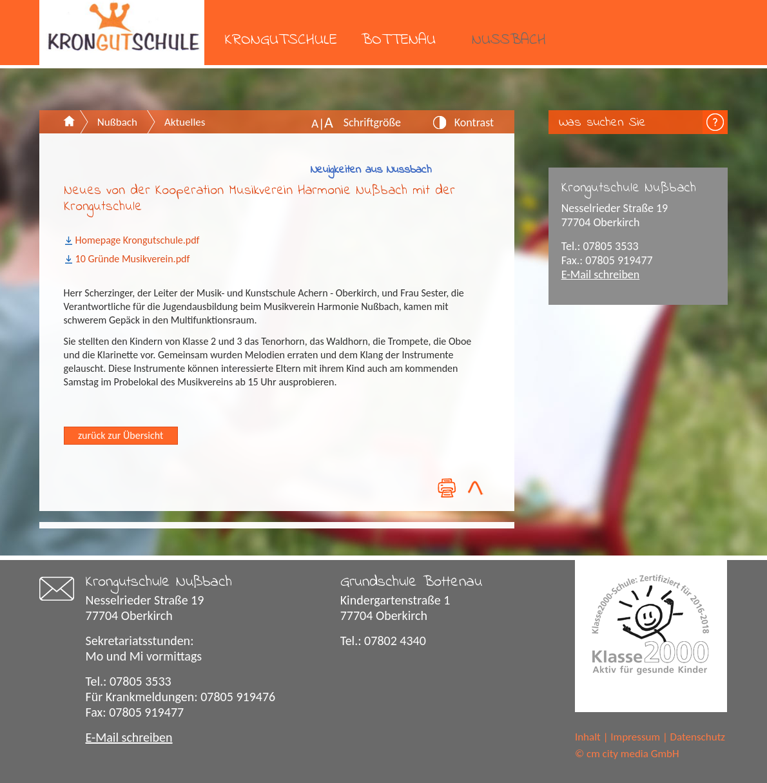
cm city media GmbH (633, 753)
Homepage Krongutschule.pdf (137, 240)
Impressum (635, 737)
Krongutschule (281, 40)
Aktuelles (184, 122)
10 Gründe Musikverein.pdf (132, 259)
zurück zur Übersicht (120, 435)
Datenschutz (697, 737)
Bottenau (398, 40)
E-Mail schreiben (600, 274)
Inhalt (588, 737)
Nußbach (509, 40)
